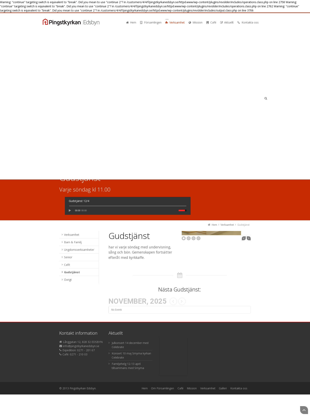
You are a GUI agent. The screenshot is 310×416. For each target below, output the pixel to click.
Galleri (223, 410)
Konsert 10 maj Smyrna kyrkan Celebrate (131, 377)
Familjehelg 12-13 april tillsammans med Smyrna (128, 387)
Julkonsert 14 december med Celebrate (130, 366)
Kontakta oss (238, 410)
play (71, 210)
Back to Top (304, 410)
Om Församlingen (162, 410)
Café (180, 410)
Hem (145, 410)
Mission (192, 410)
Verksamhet (207, 410)
